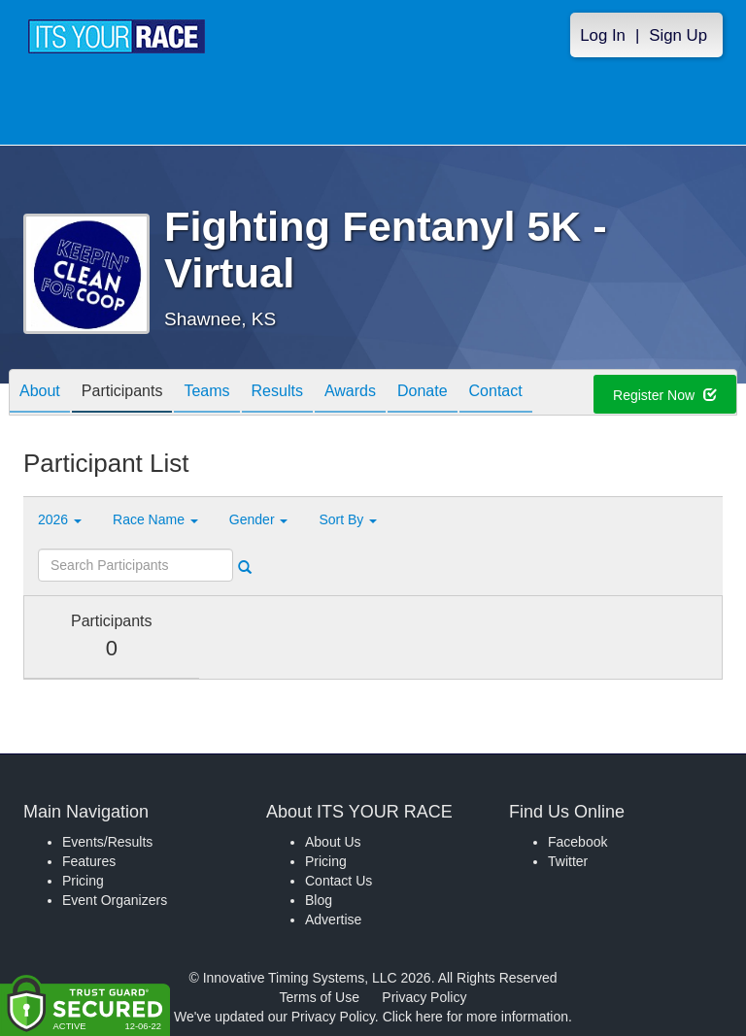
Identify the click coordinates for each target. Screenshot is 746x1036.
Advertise (333, 919)
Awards (350, 393)
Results (277, 393)
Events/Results (107, 842)
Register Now (665, 395)
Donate (422, 393)
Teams (206, 393)
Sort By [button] (348, 519)
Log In (603, 35)
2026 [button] (60, 519)
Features (89, 861)
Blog (318, 900)
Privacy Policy (424, 997)
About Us (333, 842)
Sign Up (678, 35)
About (39, 393)
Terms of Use (319, 997)
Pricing (83, 880)
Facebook (577, 842)
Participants (122, 393)
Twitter (568, 861)
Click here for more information (475, 1016)
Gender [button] (258, 519)
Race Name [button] (155, 519)
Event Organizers (114, 900)
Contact (496, 393)
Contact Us (338, 880)
